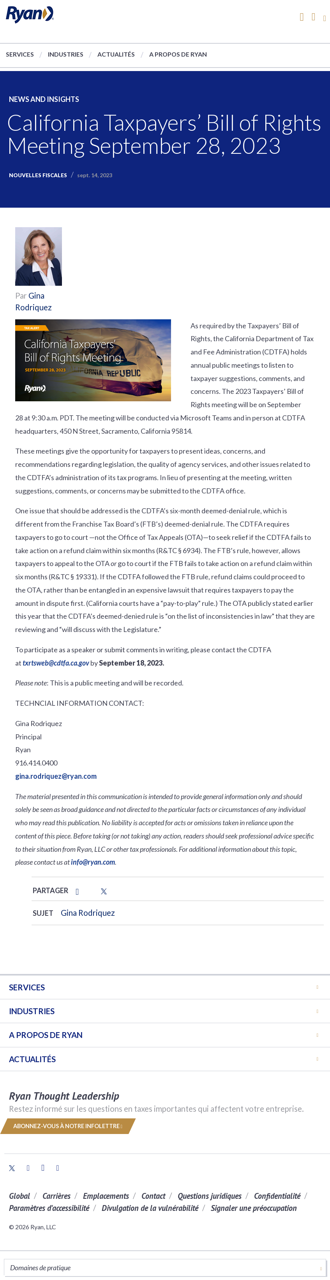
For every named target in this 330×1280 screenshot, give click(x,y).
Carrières (56, 1196)
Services (20, 54)
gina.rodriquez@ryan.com (56, 776)
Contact (153, 1196)
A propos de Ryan (178, 54)
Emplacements (106, 1196)
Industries (65, 54)
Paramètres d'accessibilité (49, 1208)
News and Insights (44, 99)
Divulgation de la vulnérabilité (150, 1208)
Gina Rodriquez (88, 912)
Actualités (116, 54)
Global (19, 1196)
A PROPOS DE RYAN (46, 1035)
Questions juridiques (210, 1196)
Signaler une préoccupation (254, 1208)
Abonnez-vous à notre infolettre (68, 1126)
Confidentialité (277, 1196)
